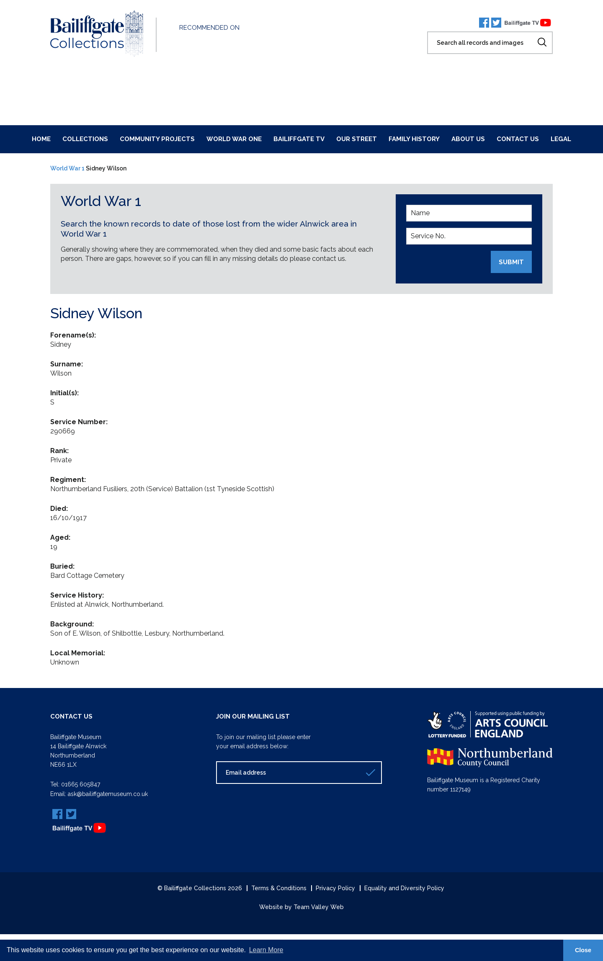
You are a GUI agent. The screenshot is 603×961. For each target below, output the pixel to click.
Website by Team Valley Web (301, 906)
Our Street (356, 139)
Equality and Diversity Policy (404, 887)
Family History (414, 139)
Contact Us (518, 139)
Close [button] (583, 950)
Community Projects (157, 139)
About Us (468, 139)
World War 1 (67, 168)
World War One (234, 139)
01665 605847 (80, 784)
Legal (561, 139)
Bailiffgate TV (299, 139)
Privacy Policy (335, 887)
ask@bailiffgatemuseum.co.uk (108, 793)
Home (41, 139)
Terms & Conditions (279, 887)
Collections (85, 139)
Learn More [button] (266, 949)
